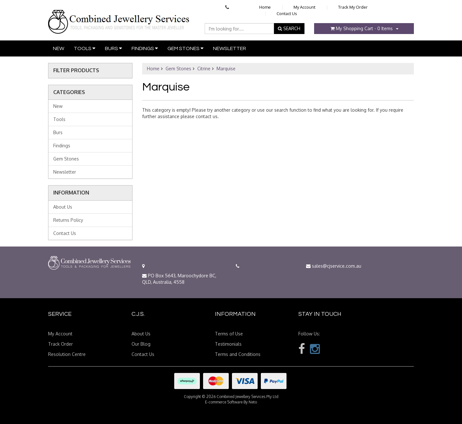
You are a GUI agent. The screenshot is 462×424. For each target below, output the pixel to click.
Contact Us (287, 13)
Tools (84, 48)
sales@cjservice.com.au (333, 266)
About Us (62, 207)
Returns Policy (68, 220)
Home (265, 7)
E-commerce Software (224, 402)
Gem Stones (185, 48)
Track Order (60, 344)
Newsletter (229, 48)
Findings (145, 48)
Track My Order (353, 7)
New (58, 48)
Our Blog (141, 344)
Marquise (226, 68)
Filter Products (76, 71)
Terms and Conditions (238, 354)
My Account (304, 7)
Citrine (203, 68)
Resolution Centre (67, 354)
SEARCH (289, 28)
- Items (361, 28)
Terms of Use (229, 333)
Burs (113, 48)
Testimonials (228, 344)
